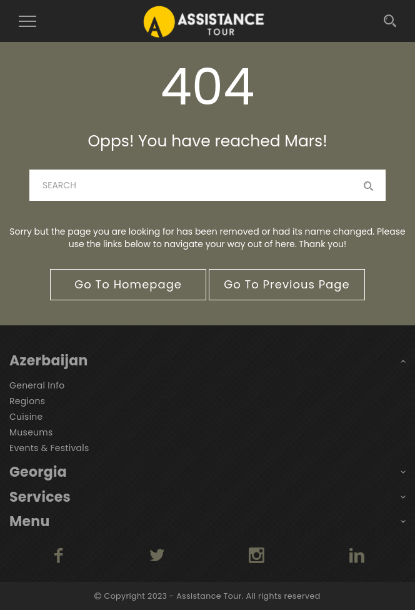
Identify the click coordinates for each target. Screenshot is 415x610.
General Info (36, 385)
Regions (27, 401)
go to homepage (128, 284)
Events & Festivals (49, 448)
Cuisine (26, 416)
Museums (31, 432)
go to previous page (286, 284)
